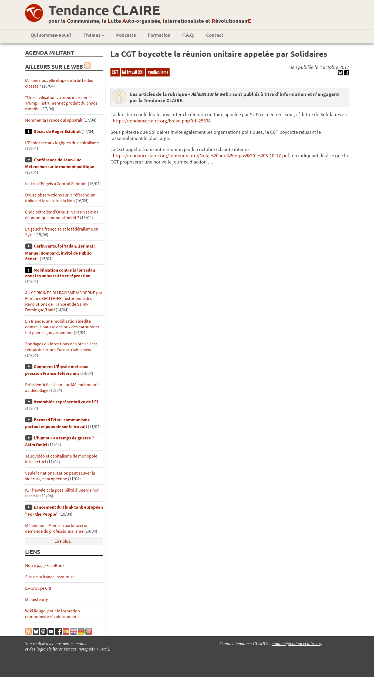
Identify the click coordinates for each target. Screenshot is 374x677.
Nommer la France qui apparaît (54, 120)
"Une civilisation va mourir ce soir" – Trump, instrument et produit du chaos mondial (61, 103)
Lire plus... (64, 541)
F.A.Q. (188, 35)
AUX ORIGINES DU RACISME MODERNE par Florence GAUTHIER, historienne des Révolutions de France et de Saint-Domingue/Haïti (63, 301)
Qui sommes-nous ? (51, 35)
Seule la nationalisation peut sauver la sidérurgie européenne (60, 476)
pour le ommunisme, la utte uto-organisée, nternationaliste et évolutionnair (149, 20)
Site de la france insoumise (50, 577)
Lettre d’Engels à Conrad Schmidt (56, 183)
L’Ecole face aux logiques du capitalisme (62, 143)
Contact (215, 35)
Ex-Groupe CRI (38, 588)
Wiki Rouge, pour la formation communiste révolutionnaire (52, 613)
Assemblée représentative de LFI (66, 402)
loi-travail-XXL (133, 72)
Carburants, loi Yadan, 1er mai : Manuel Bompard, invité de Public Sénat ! (60, 252)
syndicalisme (158, 72)
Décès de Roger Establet (57, 131)
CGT (115, 72)
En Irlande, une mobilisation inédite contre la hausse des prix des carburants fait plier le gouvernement (62, 326)
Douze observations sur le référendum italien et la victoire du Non (60, 198)
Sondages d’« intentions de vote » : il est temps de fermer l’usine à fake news (61, 346)
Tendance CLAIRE (104, 9)
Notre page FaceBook (45, 565)
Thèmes (93, 35)
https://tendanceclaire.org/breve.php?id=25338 (162, 121)
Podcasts (126, 35)
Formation (159, 35)
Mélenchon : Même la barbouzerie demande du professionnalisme (56, 528)
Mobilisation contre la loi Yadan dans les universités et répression (60, 273)
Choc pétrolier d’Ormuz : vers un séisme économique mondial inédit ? (62, 215)
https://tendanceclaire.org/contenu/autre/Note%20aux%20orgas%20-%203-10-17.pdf (201, 155)
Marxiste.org (36, 599)
